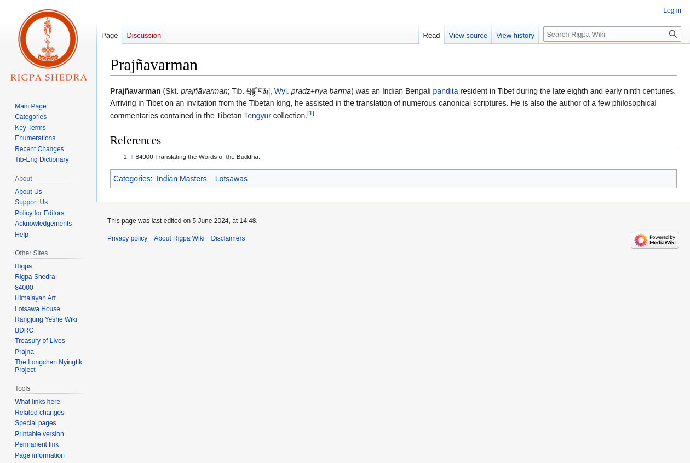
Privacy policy (127, 238)
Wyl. (281, 91)
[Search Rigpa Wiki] (612, 34)
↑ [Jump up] (132, 156)
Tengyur (257, 115)
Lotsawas (231, 178)
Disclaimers (228, 238)
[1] (310, 112)
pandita (445, 91)
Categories (132, 178)
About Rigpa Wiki (179, 238)
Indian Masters (182, 178)
